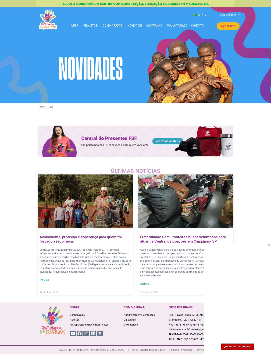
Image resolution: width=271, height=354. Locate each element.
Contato (197, 25)
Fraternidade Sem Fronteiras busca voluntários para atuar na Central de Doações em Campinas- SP (183, 239)
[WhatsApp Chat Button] (262, 345)
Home (41, 107)
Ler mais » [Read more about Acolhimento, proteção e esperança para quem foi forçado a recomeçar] (45, 280)
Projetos (91, 25)
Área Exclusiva (230, 15)
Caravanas (155, 25)
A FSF (75, 25)
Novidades (135, 25)
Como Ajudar (113, 25)
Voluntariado (177, 25)
